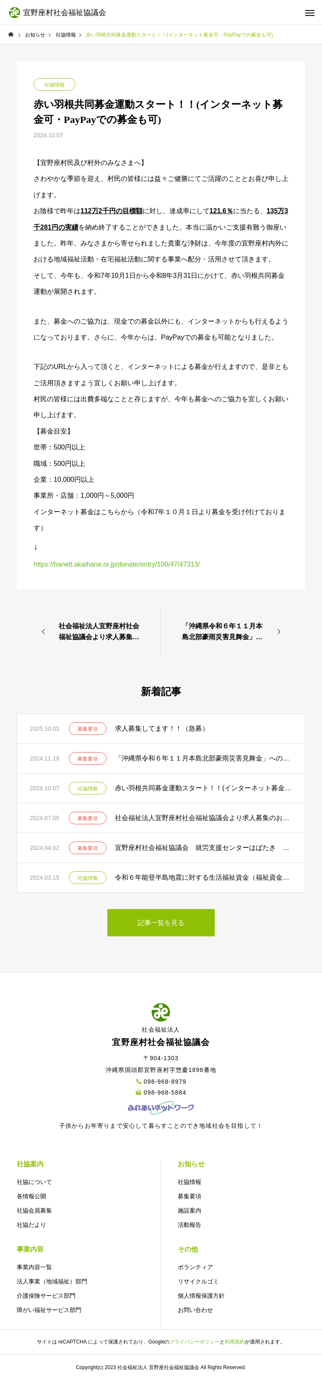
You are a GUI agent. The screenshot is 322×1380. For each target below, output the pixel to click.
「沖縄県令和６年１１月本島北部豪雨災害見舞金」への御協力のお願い (203, 758)
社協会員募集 (34, 1210)
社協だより (31, 1224)
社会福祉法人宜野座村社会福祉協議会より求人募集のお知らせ (203, 817)
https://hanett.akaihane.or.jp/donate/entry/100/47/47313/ (117, 564)
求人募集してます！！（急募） (162, 728)
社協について (34, 1182)
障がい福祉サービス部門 (49, 1310)
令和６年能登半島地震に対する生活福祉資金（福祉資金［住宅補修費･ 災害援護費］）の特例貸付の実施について (203, 877)
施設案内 (189, 1210)
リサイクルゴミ (198, 1281)
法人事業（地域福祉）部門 (52, 1281)
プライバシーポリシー (194, 1342)
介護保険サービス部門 (46, 1295)
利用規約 (235, 1342)
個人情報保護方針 (201, 1295)
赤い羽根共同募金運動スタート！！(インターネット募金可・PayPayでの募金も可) (203, 788)
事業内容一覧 (34, 1267)
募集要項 (88, 729)
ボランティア (195, 1267)
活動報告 (189, 1224)
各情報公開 (31, 1196)
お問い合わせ (195, 1310)
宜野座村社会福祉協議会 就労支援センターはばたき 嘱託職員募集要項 (203, 847)
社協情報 (54, 85)
